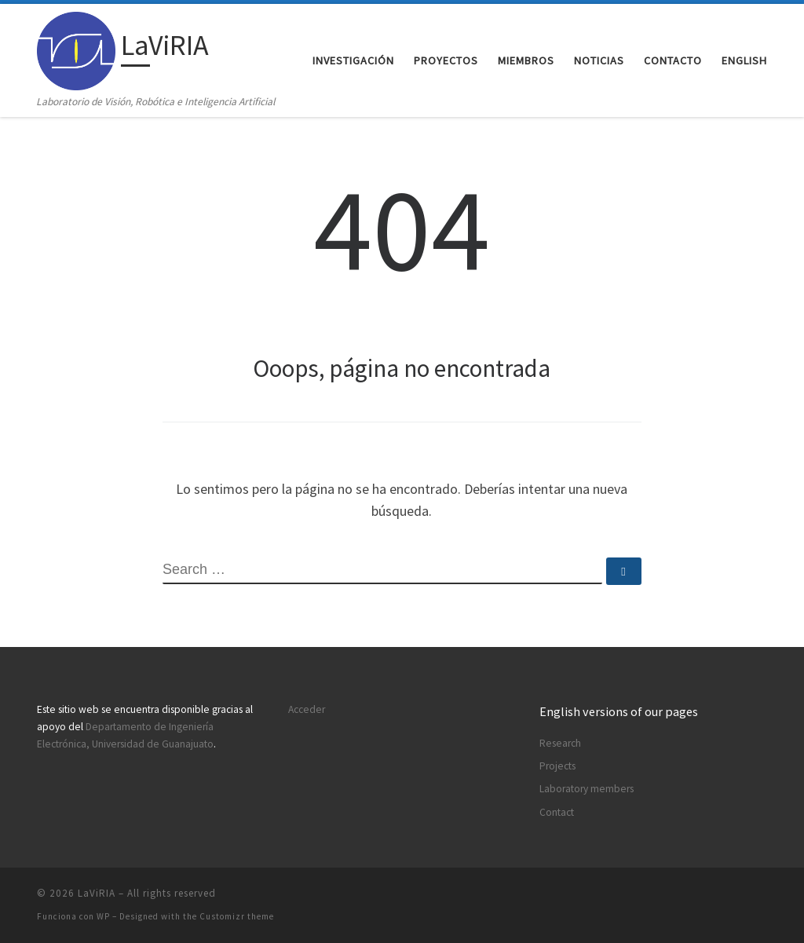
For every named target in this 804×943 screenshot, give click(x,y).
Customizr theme (236, 916)
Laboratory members (586, 788)
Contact (556, 812)
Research (560, 743)
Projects (557, 766)
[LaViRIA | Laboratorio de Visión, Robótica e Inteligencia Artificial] (76, 48)
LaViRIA (96, 893)
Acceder (306, 709)
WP (103, 916)
